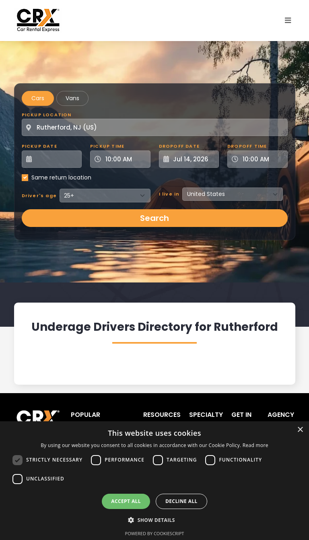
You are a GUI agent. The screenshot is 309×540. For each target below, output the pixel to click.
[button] (154, 520)
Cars (37, 98)
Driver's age (39, 195)
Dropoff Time (247, 146)
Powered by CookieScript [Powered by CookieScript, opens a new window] (154, 533)
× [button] (300, 430)
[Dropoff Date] (193, 159)
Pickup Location (47, 114)
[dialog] (154, 480)
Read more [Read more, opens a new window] (255, 445)
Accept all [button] (126, 501)
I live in (169, 194)
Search (154, 218)
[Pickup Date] (56, 159)
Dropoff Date (179, 146)
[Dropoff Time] (262, 159)
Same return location (61, 177)
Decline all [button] (181, 501)
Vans (72, 98)
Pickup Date (39, 146)
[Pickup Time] (125, 159)
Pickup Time (107, 146)
